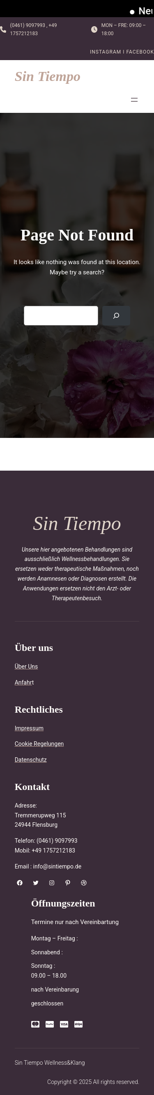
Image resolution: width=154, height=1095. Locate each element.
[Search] (116, 315)
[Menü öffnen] (134, 100)
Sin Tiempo (47, 76)
